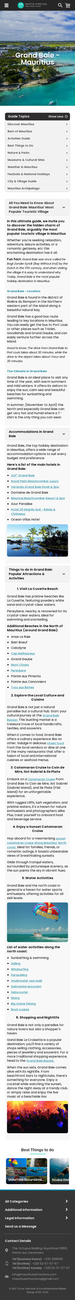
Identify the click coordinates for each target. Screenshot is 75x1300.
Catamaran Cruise (41, 779)
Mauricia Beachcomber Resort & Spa (38, 498)
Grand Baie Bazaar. (40, 1061)
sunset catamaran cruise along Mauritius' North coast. (36, 842)
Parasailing (19, 975)
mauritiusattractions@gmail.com (35, 1279)
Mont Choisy (20, 665)
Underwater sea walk (26, 981)
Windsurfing (19, 969)
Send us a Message (20, 1226)
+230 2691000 (37, 1259)
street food (55, 743)
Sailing (15, 963)
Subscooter (19, 992)
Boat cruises (20, 1009)
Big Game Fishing (23, 1004)
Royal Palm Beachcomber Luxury (35, 481)
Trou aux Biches (22, 687)
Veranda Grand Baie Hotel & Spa (35, 487)
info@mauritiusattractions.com (34, 1274)
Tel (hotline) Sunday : (27, 1268)
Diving (15, 998)
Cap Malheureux (23, 653)
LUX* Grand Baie (23, 475)
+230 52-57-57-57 (35, 1264)
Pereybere (18, 670)
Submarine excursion (26, 986)
